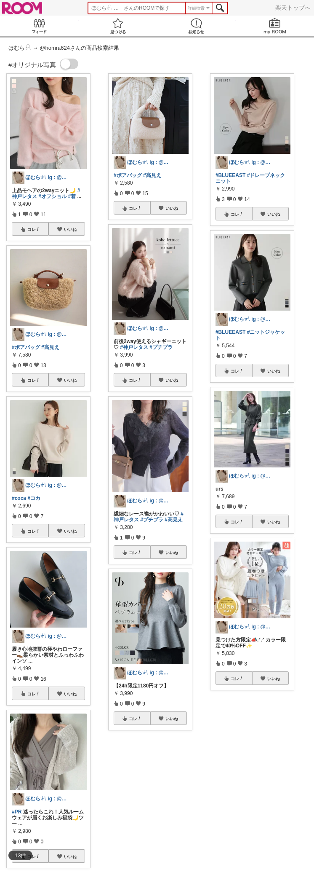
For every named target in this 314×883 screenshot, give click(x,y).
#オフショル (52, 196)
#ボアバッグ (26, 347)
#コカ (33, 498)
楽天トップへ (293, 7)
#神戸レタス (134, 347)
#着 (72, 196)
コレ (33, 229)
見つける (118, 26)
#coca (19, 498)
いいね (70, 229)
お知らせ (196, 26)
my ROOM (275, 26)
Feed (39, 26)
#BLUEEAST (230, 175)
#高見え (50, 347)
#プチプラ (161, 347)
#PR (16, 812)
